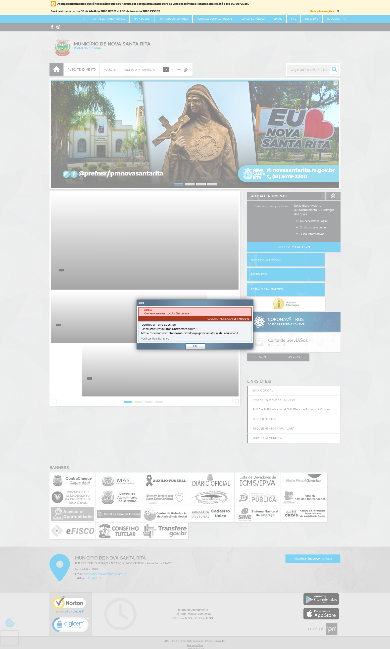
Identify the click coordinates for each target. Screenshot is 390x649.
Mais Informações (322, 11)
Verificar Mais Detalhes (155, 339)
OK (195, 346)
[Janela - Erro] (195, 324)
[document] (195, 324)
